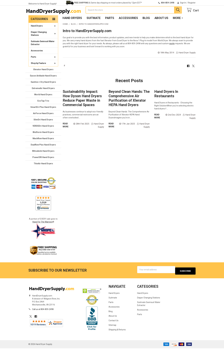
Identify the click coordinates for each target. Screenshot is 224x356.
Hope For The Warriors (42, 231)
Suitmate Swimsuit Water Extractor (43, 52)
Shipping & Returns (117, 337)
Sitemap (112, 333)
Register (192, 3)
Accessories (128, 27)
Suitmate (94, 27)
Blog (146, 27)
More (178, 27)
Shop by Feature (43, 72)
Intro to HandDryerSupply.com (87, 40)
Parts (109, 27)
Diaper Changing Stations (43, 42)
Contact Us (113, 328)
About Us (161, 27)
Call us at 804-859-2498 (43, 317)
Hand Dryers (72, 27)
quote (172, 52)
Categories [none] (39, 28)
